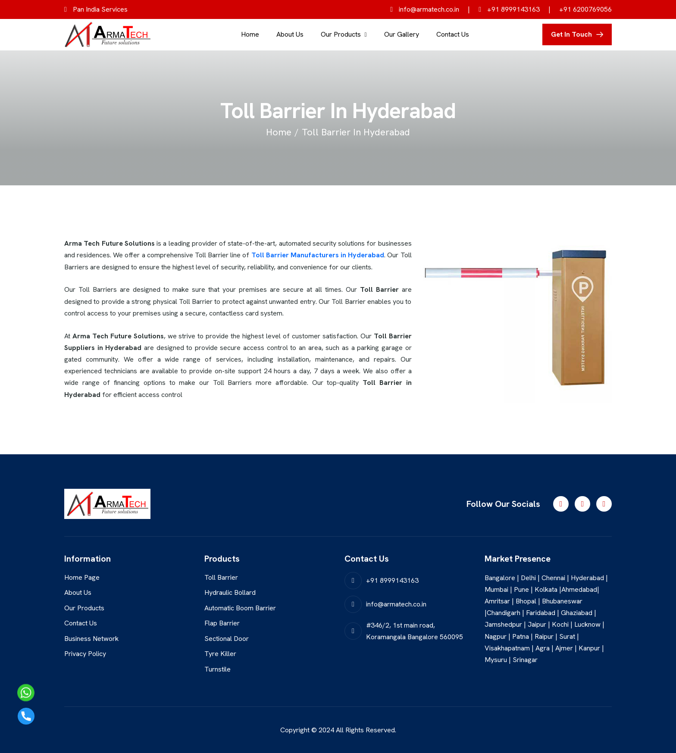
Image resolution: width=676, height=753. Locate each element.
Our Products (341, 34)
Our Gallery (401, 34)
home (278, 132)
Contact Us (452, 34)
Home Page (82, 577)
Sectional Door (226, 638)
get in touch (571, 34)
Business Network (91, 638)
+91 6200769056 (585, 9)
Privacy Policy (85, 654)
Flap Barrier (222, 623)
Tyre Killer (220, 654)
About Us (290, 34)
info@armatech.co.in (424, 9)
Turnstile (217, 669)
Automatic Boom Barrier (240, 607)
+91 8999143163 (509, 9)
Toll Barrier (221, 577)
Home (250, 34)
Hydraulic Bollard (230, 592)
